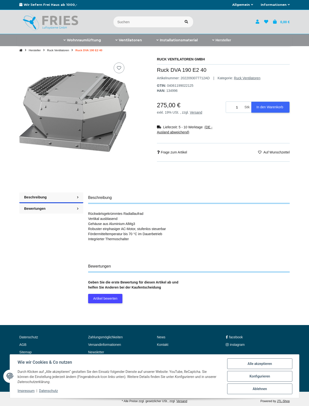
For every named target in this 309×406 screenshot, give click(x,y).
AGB (23, 345)
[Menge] (234, 107)
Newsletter (96, 352)
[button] (242, 4)
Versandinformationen (104, 345)
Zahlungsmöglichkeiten (105, 337)
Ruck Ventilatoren (247, 78)
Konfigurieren (259, 376)
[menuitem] (82, 40)
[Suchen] (146, 21)
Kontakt (162, 345)
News (161, 337)
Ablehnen (260, 389)
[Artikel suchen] (186, 21)
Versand (196, 112)
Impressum (26, 391)
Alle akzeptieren (259, 364)
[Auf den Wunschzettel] (119, 68)
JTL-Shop (283, 401)
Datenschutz (48, 391)
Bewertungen (51, 208)
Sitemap (25, 352)
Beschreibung (51, 197)
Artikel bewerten (105, 298)
